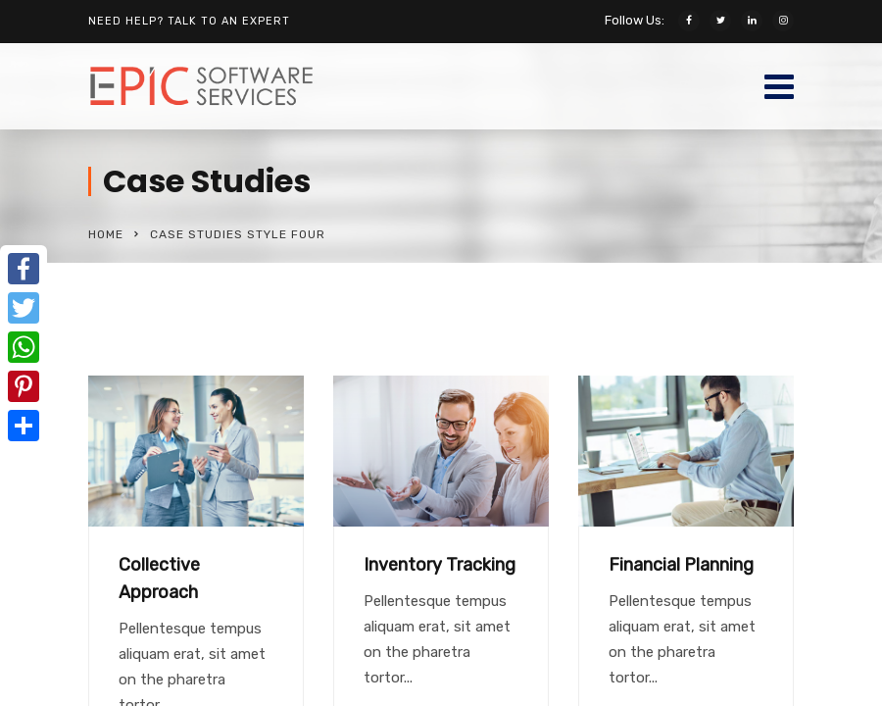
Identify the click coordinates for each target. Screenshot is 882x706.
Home (105, 234)
